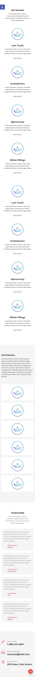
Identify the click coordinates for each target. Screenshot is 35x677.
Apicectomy (17, 122)
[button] (2, 7)
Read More (17, 58)
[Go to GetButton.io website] (31, 675)
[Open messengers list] (30, 671)
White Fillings (17, 160)
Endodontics (17, 83)
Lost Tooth (17, 45)
